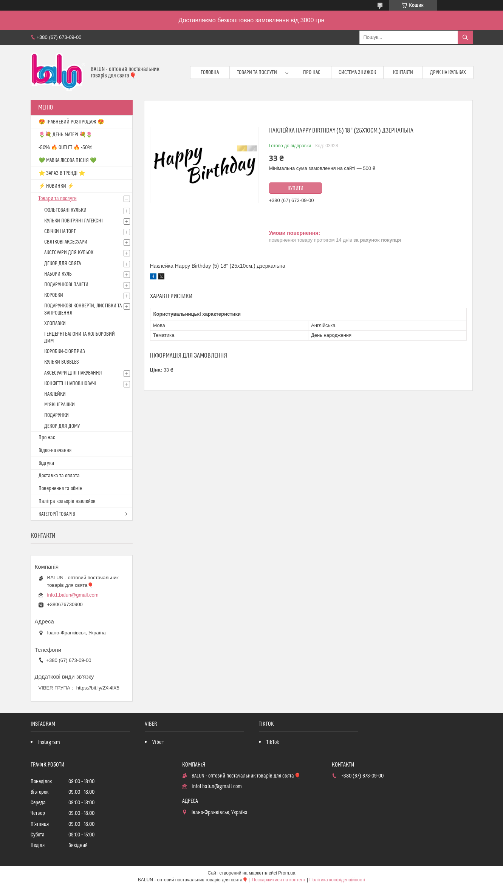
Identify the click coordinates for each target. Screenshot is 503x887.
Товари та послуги (257, 72)
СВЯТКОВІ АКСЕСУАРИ (66, 242)
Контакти (403, 72)
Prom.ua (286, 873)
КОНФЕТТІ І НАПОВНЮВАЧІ (70, 384)
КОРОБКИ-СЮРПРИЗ (64, 352)
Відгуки (46, 463)
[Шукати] (465, 37)
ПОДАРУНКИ (56, 415)
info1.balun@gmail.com (73, 595)
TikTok (272, 742)
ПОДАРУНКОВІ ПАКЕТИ (66, 285)
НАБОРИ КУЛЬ (58, 274)
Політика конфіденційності (337, 879)
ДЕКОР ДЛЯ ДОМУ (62, 426)
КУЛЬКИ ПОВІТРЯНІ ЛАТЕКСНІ (73, 221)
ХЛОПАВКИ (55, 324)
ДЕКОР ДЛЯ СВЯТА (62, 264)
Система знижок (357, 72)
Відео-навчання (55, 450)
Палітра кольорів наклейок (67, 501)
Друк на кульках (448, 72)
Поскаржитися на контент (278, 879)
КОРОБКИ (53, 295)
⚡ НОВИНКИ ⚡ (56, 186)
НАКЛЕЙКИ (55, 394)
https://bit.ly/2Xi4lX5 (97, 688)
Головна (210, 72)
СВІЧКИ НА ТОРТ (60, 231)
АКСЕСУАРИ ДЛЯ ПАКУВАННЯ (73, 373)
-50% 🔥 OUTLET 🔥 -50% (66, 148)
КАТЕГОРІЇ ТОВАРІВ (57, 514)
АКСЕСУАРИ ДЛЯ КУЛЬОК (68, 253)
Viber (157, 742)
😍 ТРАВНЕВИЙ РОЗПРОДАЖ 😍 (71, 122)
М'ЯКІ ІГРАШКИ (59, 405)
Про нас (311, 72)
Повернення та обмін (60, 489)
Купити (295, 188)
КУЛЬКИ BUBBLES (61, 362)
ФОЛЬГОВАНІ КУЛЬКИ (65, 210)
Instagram (49, 742)
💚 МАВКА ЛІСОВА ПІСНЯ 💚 (68, 160)
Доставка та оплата (59, 476)
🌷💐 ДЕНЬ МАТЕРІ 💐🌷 (66, 135)
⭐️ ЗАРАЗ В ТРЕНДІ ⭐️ (62, 173)
